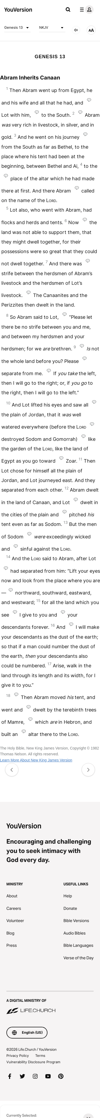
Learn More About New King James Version (36, 760)
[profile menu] (85, 9)
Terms (40, 1055)
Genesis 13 (17, 27)
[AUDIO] (76, 30)
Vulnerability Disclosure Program (33, 1062)
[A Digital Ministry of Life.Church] (50, 1003)
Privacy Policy (17, 1055)
